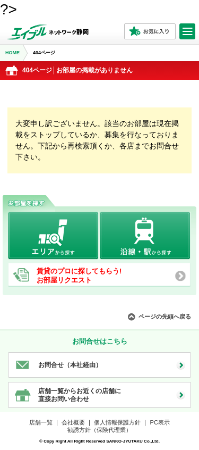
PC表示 (160, 422)
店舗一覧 (41, 422)
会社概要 (73, 422)
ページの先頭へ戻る (165, 316)
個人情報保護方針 (117, 422)
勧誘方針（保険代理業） (99, 430)
